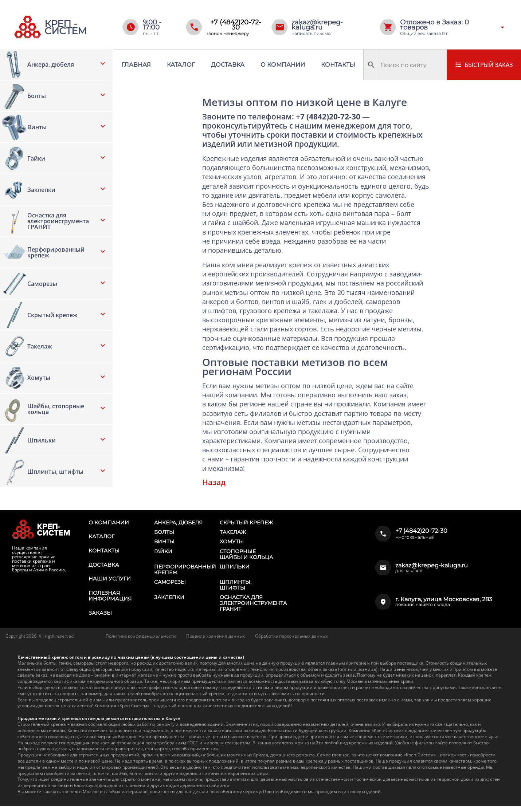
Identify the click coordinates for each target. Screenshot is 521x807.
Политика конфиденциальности (141, 637)
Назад (214, 482)
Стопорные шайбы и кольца (246, 554)
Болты (164, 532)
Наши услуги (109, 579)
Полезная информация (110, 596)
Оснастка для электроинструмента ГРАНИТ (253, 604)
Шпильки (235, 567)
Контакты (338, 64)
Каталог (181, 64)
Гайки (163, 551)
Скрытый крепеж (246, 522)
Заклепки (169, 598)
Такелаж (233, 532)
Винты (164, 542)
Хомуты (232, 542)
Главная (136, 64)
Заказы (100, 613)
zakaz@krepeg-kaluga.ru (317, 25)
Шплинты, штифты (235, 585)
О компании (282, 64)
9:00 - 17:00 (152, 25)
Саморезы (170, 582)
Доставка (227, 64)
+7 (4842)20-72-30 (235, 25)
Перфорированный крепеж (185, 570)
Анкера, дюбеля (178, 522)
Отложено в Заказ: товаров (434, 25)
